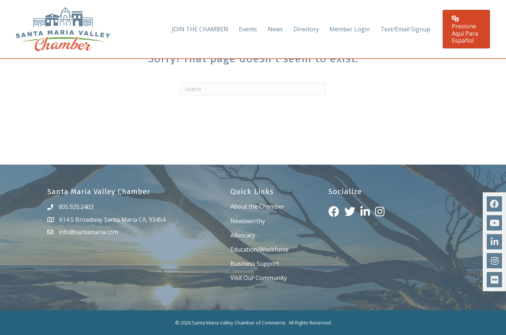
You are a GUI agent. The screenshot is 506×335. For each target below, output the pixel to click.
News (275, 29)
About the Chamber (257, 206)
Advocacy (242, 235)
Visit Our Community (258, 278)
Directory (306, 29)
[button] (466, 29)
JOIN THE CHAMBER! (200, 29)
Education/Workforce (259, 249)
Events (248, 29)
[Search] (253, 89)
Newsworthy (247, 221)
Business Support (254, 264)
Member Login (349, 29)
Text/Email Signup (405, 29)
